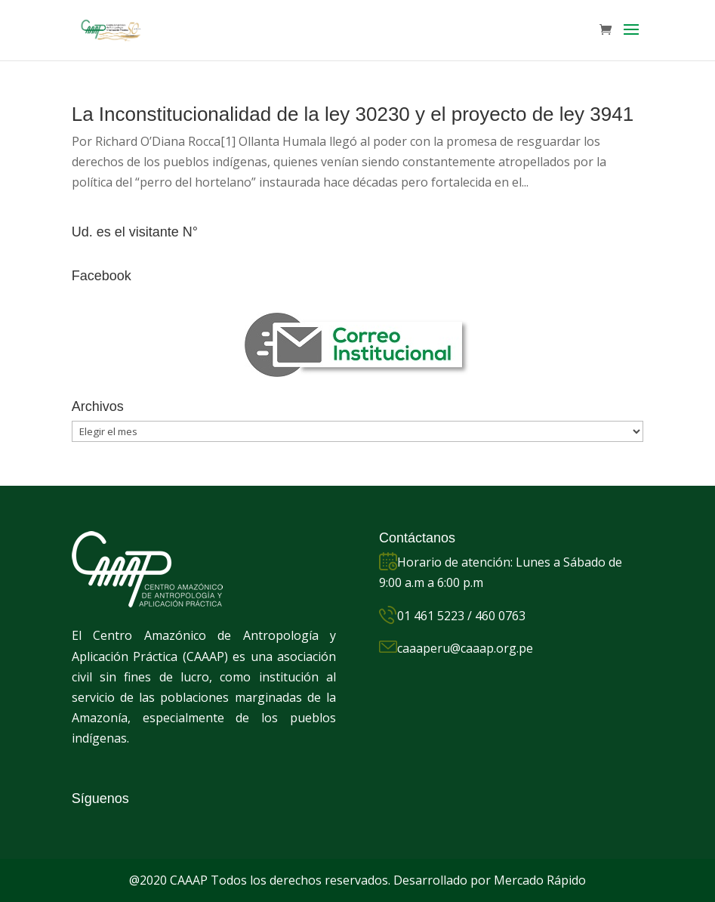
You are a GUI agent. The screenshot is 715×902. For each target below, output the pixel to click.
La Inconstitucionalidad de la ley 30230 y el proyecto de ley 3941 (352, 114)
